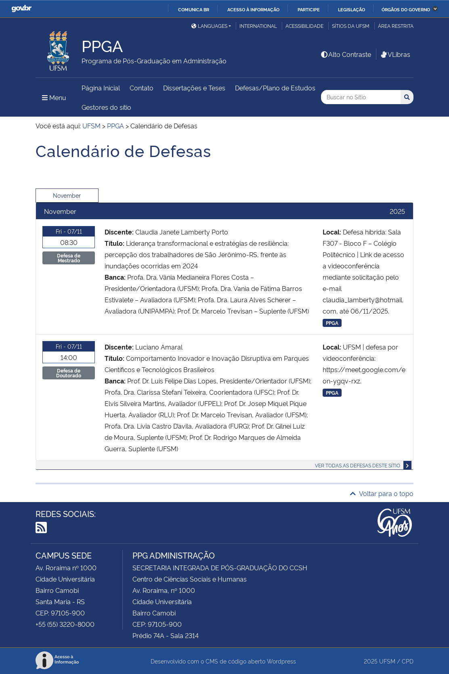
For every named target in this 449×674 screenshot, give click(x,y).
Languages (209, 25)
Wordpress (281, 661)
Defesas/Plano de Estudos (275, 87)
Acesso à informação (253, 9)
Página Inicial (101, 87)
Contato (141, 87)
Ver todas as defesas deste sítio (357, 465)
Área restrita (395, 25)
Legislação (351, 9)
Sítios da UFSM (350, 25)
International (258, 25)
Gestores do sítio (106, 107)
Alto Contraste (345, 54)
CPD (407, 661)
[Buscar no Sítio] (361, 97)
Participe (309, 9)
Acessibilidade (304, 25)
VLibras (395, 54)
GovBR (21, 9)
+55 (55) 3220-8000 (65, 624)
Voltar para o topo (381, 493)
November (67, 195)
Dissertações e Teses (194, 87)
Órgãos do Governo (406, 9)
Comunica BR (193, 9)
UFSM (387, 661)
